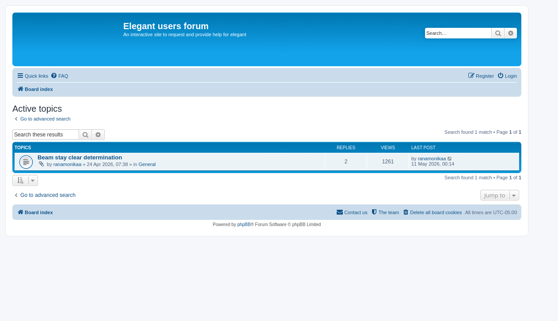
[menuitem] (59, 76)
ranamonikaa (67, 164)
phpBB (244, 224)
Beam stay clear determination (80, 157)
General (147, 164)
